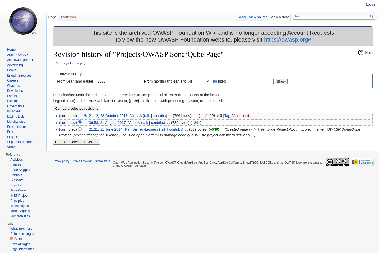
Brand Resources (19, 75)
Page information (22, 249)
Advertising (15, 65)
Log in (370, 4)
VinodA (136, 116)
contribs (159, 116)
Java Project (19, 190)
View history (280, 17)
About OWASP (17, 55)
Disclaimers (102, 161)
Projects (12, 137)
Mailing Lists (15, 116)
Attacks (15, 165)
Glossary (16, 180)
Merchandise (16, 121)
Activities (16, 159)
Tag (214, 81)
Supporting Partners (21, 142)
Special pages (20, 244)
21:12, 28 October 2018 (108, 116)
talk (147, 116)
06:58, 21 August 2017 (107, 122)
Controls (16, 175)
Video (11, 147)
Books (11, 70)
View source (258, 17)
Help (369, 52)
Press (11, 132)
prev (72, 116)
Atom (18, 239)
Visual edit (240, 116)
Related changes (22, 234)
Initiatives (13, 111)
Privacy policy (60, 161)
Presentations (16, 127)
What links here (21, 228)
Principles (17, 201)
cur (62, 122)
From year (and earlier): (76, 81)
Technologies (19, 206)
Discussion (67, 17)
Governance (15, 106)
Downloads (15, 91)
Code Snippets (20, 170)
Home (11, 50)
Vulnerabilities (20, 216)
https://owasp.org (286, 39)
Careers (12, 80)
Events (12, 96)
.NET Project (19, 196)
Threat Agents (20, 211)
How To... (16, 185)
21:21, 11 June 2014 (106, 129)
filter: (218, 81)
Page (52, 17)
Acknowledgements (20, 60)
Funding (12, 101)
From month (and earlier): (165, 81)
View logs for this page (71, 63)
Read (242, 17)
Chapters (13, 86)
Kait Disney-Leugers (141, 129)
